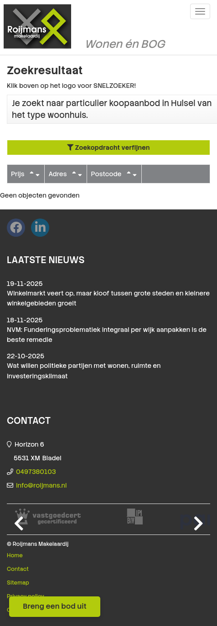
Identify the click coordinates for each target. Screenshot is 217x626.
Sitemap (18, 582)
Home (15, 555)
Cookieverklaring (29, 610)
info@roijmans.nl (41, 485)
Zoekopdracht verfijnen (108, 147)
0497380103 (36, 472)
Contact (18, 569)
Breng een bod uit (55, 606)
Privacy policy (25, 596)
